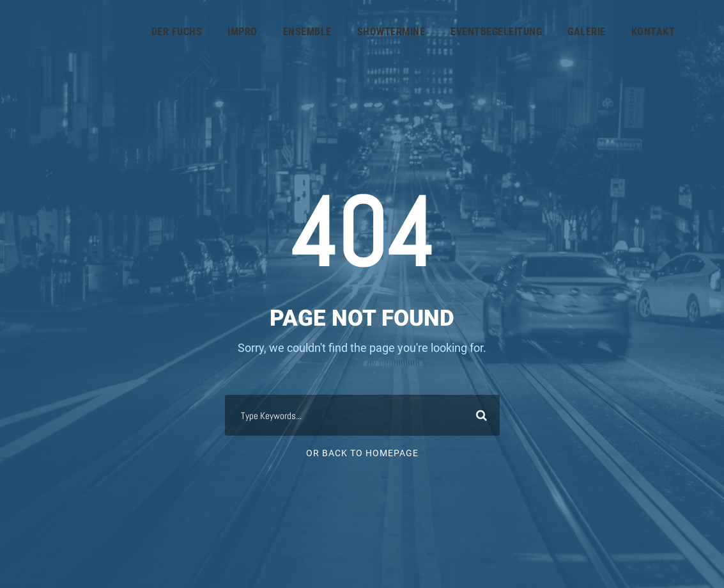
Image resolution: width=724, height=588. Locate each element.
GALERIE (586, 32)
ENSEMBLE (307, 32)
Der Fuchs (177, 32)
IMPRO (242, 32)
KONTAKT (653, 32)
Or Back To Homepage (362, 453)
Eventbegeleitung (496, 32)
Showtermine (391, 32)
